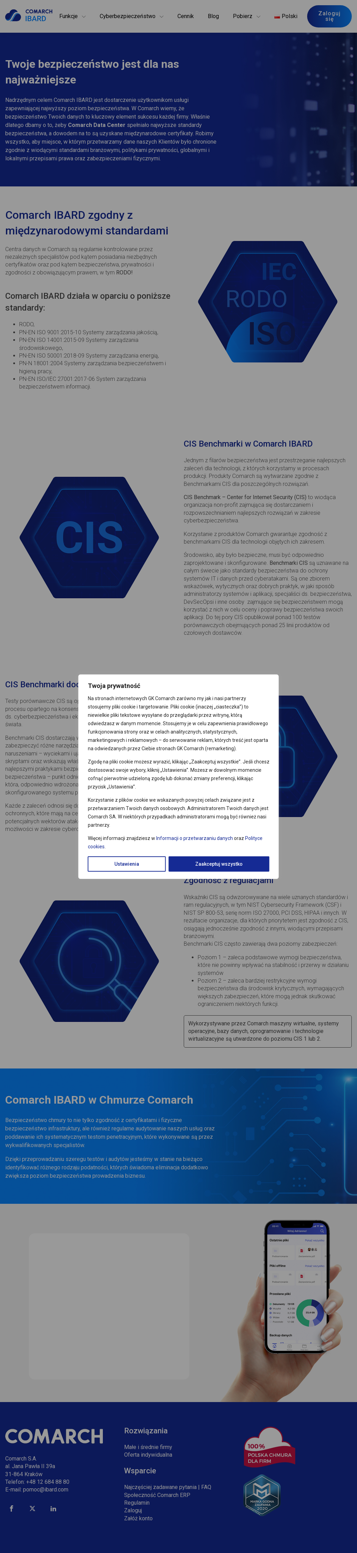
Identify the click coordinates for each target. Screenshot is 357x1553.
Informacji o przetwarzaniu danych (194, 838)
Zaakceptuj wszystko (219, 864)
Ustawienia (126, 864)
